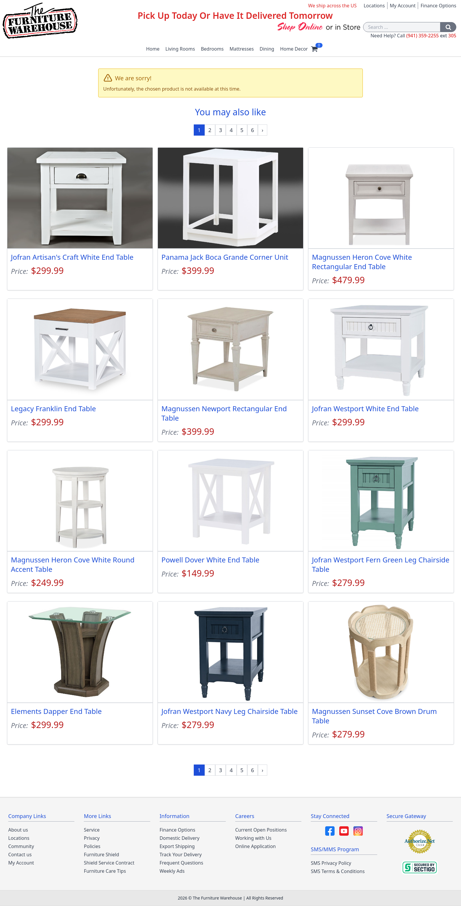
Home (153, 49)
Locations (374, 5)
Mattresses (242, 49)
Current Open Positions (261, 830)
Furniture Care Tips (105, 871)
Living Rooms (180, 49)
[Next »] (262, 130)
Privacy (91, 838)
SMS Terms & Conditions (338, 871)
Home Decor (294, 49)
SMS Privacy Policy (331, 863)
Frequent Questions (181, 863)
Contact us (20, 854)
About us (18, 830)
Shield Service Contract (109, 863)
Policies (92, 846)
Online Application (255, 846)
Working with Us (253, 838)
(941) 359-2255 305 (431, 35)
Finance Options (438, 5)
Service (91, 830)
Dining (267, 49)
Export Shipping (177, 846)
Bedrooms (212, 49)
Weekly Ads (172, 871)
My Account (403, 5)
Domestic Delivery (180, 838)
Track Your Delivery (181, 854)
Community (21, 846)
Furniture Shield (101, 854)
